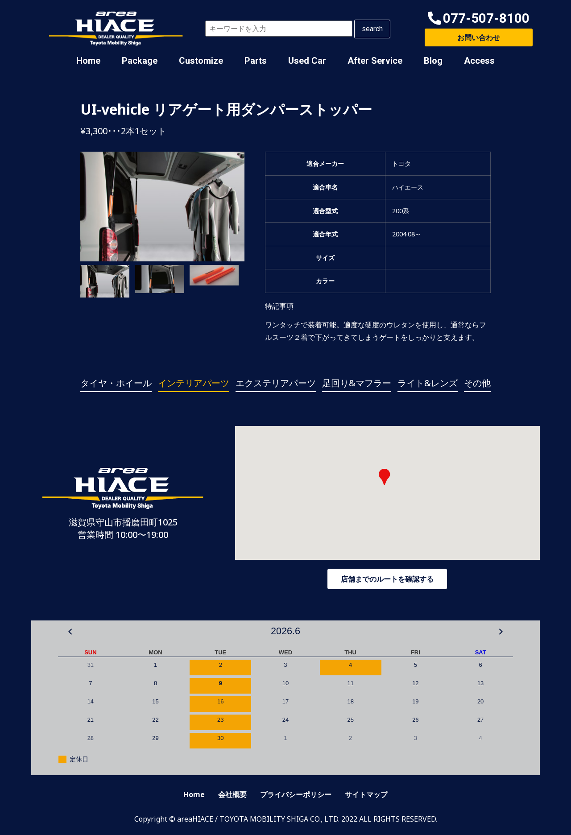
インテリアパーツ (193, 383)
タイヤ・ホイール (116, 383)
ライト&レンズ (427, 383)
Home (88, 60)
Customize (201, 60)
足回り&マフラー (356, 383)
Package (139, 60)
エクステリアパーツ (276, 383)
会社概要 (232, 794)
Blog (433, 60)
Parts (255, 60)
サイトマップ (366, 794)
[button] (479, 18)
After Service (375, 60)
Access (479, 60)
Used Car (307, 60)
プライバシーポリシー (295, 794)
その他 (477, 383)
